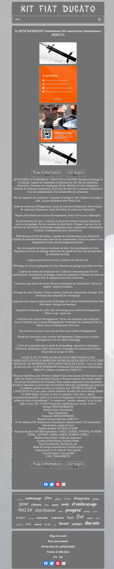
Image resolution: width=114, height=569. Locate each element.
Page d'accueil (58, 535)
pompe (87, 511)
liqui (70, 517)
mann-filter (42, 517)
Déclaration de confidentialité (58, 546)
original (89, 518)
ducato (92, 523)
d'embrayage (84, 504)
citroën (67, 498)
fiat (80, 516)
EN (55, 557)
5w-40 (47, 524)
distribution (45, 510)
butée (28, 524)
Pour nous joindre (58, 541)
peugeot (73, 510)
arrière (95, 499)
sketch (97, 518)
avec (46, 504)
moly (65, 504)
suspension (57, 517)
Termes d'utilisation (58, 551)
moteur (38, 524)
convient (20, 499)
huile (25, 510)
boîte (54, 525)
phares (58, 499)
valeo (60, 511)
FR (61, 557)
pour (23, 503)
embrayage (34, 498)
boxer (64, 523)
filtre (48, 498)
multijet (77, 524)
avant (55, 504)
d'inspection (82, 498)
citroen (36, 504)
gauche (20, 524)
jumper (20, 517)
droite (95, 511)
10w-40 (30, 518)
